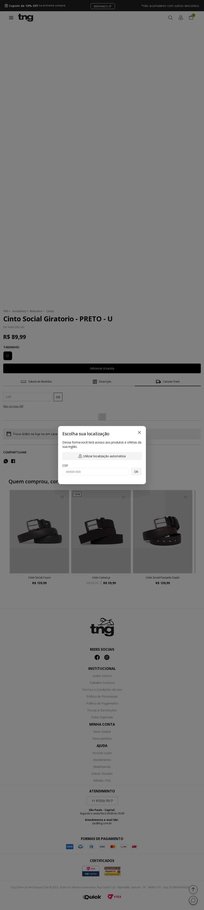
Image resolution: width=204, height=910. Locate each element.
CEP (65, 466)
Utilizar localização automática (102, 456)
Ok (136, 472)
